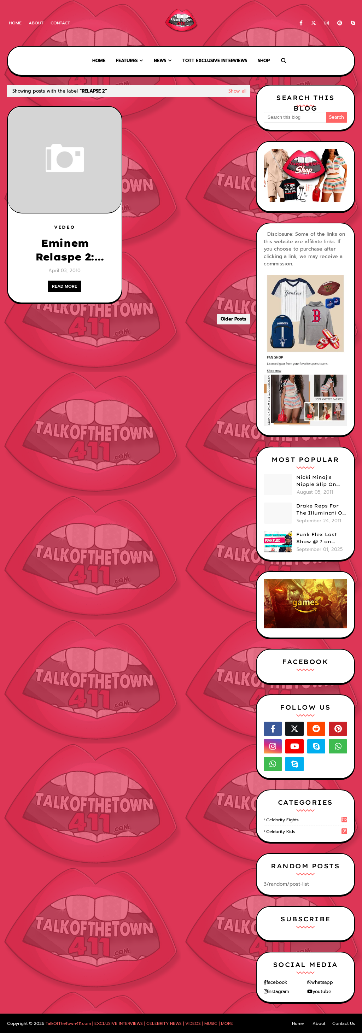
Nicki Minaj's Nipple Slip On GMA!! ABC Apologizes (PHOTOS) (316, 481)
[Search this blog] (295, 117)
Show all (237, 91)
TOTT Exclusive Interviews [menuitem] (214, 60)
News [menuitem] (160, 60)
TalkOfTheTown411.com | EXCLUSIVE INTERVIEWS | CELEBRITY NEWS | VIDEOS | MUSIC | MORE (139, 1023)
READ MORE (64, 286)
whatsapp (322, 982)
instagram (278, 991)
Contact (60, 23)
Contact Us (343, 1023)
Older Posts (233, 319)
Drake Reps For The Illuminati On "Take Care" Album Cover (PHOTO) (321, 509)
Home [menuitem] (98, 60)
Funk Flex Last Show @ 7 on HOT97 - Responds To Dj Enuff (321, 538)
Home (15, 23)
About (36, 23)
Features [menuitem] (127, 60)
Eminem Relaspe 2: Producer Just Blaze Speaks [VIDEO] (65, 250)
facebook (277, 982)
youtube (322, 991)
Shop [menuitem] (264, 60)
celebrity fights (306, 820)
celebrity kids (306, 831)
